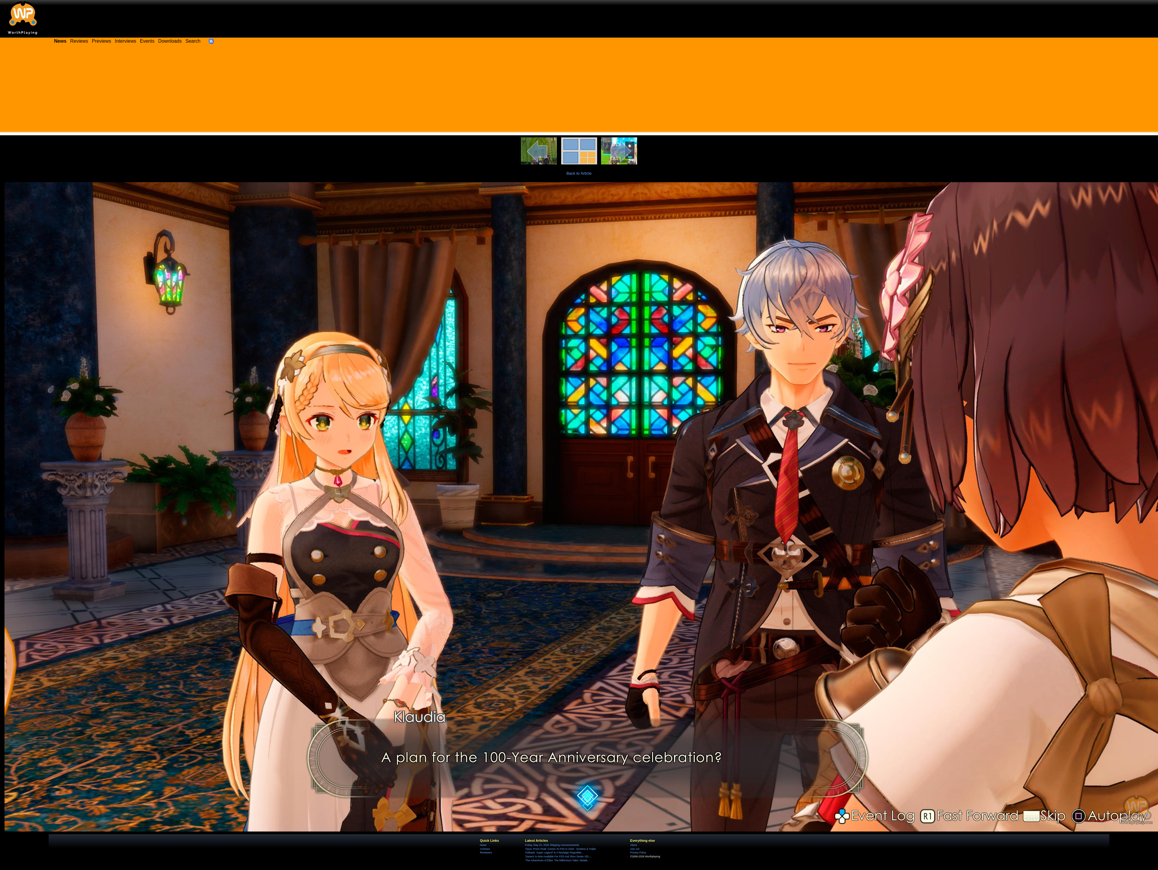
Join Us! (635, 848)
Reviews (79, 41)
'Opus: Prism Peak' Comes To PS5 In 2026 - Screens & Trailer (560, 848)
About (633, 845)
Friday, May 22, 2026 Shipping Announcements (552, 845)
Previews (101, 41)
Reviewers (486, 852)
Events (147, 41)
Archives (485, 848)
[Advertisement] (579, 90)
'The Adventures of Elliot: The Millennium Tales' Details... (557, 860)
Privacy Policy (638, 852)
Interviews (125, 41)
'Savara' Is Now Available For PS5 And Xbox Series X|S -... (558, 856)
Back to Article (579, 173)
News (483, 845)
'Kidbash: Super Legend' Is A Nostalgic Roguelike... (554, 852)
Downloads (170, 41)
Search (192, 41)
